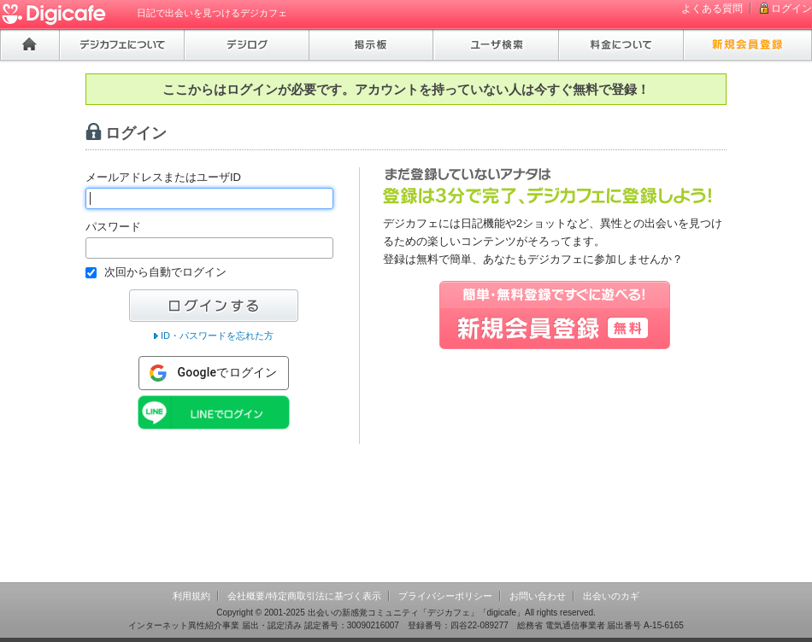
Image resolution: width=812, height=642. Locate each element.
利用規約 (191, 596)
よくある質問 (712, 9)
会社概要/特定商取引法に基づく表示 (303, 596)
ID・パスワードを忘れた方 (217, 335)
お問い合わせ (537, 596)
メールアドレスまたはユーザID (163, 177)
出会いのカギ (611, 596)
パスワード (113, 226)
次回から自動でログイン (165, 272)
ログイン (791, 9)
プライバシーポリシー (445, 596)
